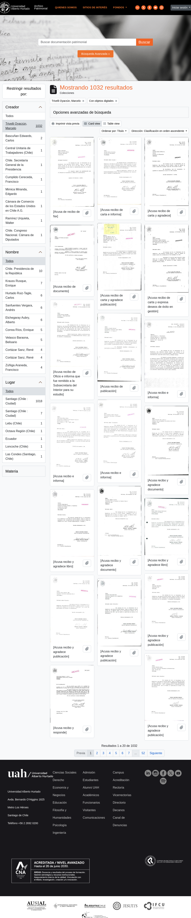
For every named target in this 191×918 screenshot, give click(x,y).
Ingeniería (59, 832)
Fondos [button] (119, 7)
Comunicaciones (94, 817)
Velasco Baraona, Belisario (23, 340)
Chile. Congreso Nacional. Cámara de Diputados (23, 235)
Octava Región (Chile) (23, 432)
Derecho (58, 780)
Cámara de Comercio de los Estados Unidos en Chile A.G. (23, 206)
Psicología (60, 825)
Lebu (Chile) (23, 424)
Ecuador (23, 440)
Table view (111, 123)
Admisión (89, 772)
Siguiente (156, 753)
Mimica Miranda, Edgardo (23, 191)
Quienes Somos (66, 7)
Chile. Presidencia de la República (23, 271)
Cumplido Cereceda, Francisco (23, 179)
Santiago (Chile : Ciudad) (23, 401)
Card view (92, 123)
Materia (11, 471)
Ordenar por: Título (113, 130)
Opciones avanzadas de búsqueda (82, 112)
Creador (12, 107)
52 (143, 753)
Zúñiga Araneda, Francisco (23, 367)
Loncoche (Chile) (23, 447)
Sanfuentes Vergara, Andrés (23, 308)
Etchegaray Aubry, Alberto (23, 320)
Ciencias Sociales (64, 772)
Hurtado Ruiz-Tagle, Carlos (23, 295)
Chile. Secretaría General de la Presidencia (23, 165)
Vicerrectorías (122, 795)
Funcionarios (91, 802)
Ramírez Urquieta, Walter (23, 220)
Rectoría (118, 787)
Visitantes (89, 810)
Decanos (119, 810)
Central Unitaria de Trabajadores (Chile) (23, 150)
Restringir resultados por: (24, 91)
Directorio (119, 802)
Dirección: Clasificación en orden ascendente (158, 130)
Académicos (91, 795)
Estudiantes (90, 780)
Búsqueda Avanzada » (95, 53)
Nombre (12, 252)
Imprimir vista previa (65, 123)
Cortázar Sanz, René (23, 351)
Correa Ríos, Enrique (23, 331)
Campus (118, 772)
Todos (9, 116)
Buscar (144, 42)
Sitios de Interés (95, 7)
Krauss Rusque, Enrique (23, 283)
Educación (60, 802)
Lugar (10, 382)
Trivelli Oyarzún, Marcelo (23, 126)
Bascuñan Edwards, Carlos (23, 138)
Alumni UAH (91, 787)
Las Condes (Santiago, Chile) (23, 456)
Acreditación (121, 780)
